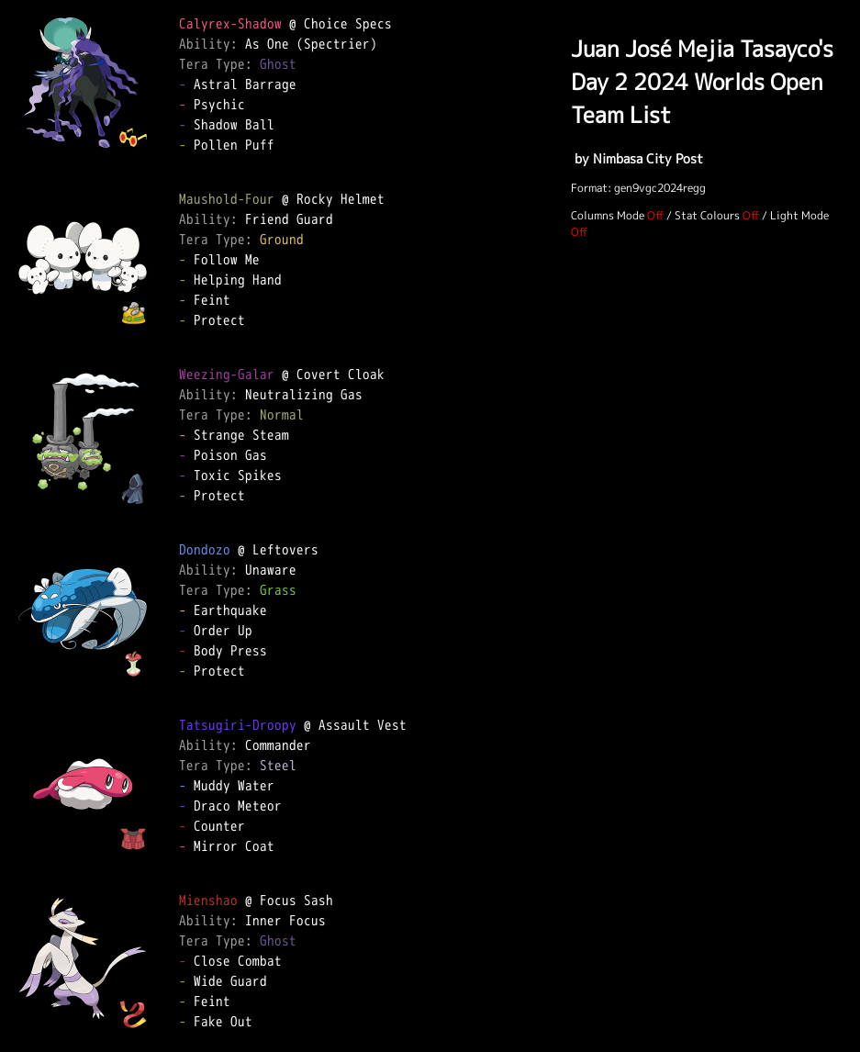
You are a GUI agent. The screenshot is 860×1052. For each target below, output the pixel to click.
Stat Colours (707, 215)
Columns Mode (607, 215)
